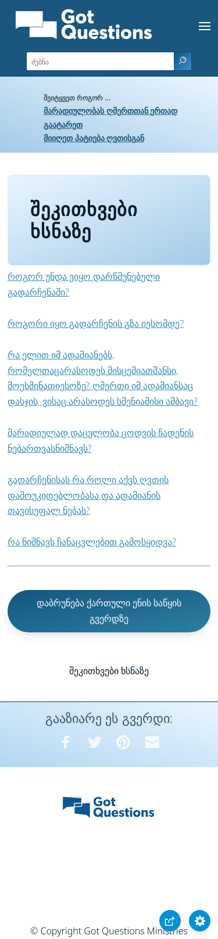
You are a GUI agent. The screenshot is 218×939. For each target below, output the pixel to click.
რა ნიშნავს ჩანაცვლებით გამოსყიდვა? (92, 541)
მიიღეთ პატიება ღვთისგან (94, 137)
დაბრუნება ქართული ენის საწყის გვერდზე (109, 610)
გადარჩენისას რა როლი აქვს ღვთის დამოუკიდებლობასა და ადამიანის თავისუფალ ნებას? (88, 495)
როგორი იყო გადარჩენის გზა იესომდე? (96, 323)
